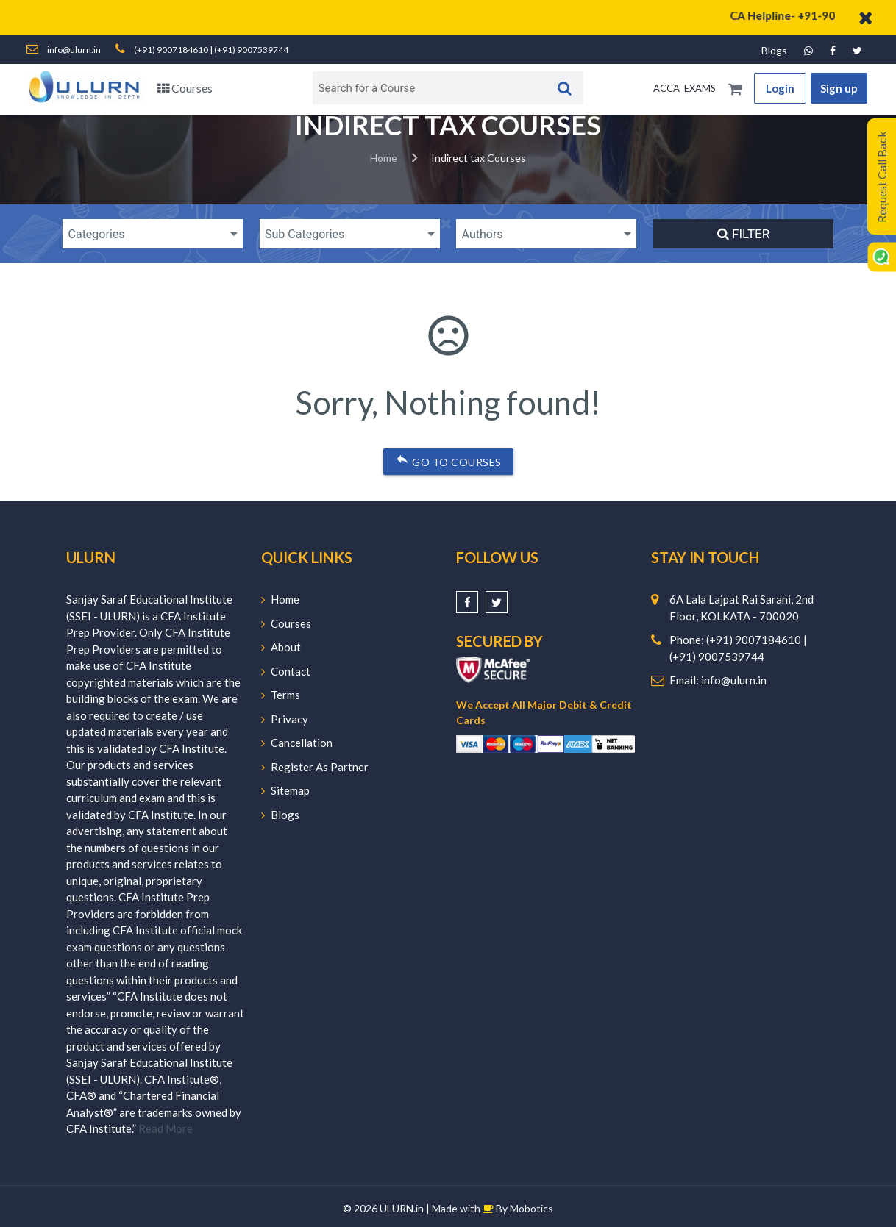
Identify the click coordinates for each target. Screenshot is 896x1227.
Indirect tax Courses (478, 157)
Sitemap (285, 790)
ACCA (666, 88)
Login (780, 88)
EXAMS (700, 88)
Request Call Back (882, 177)
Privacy (284, 719)
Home (383, 157)
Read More (165, 1128)
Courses (185, 88)
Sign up (839, 88)
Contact (285, 671)
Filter (743, 233)
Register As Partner (315, 766)
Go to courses (448, 458)
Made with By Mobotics (492, 1208)
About (281, 647)
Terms (280, 694)
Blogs (774, 50)
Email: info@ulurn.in (718, 680)
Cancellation (297, 742)
